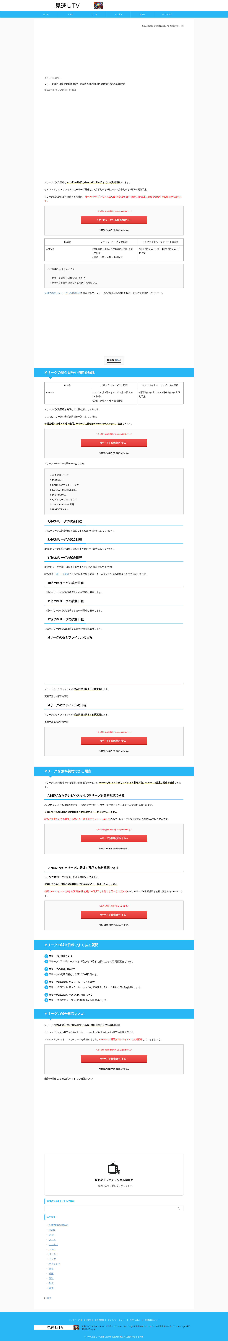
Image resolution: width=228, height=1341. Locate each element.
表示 (118, 360)
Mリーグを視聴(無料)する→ (114, 443)
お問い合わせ (135, 1320)
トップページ (74, 1320)
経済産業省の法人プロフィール (169, 1326)
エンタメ (118, 14)
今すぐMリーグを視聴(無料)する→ (114, 220)
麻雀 (49, 1298)
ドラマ (70, 14)
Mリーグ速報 (62, 574)
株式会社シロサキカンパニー (118, 1326)
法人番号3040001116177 (143, 1326)
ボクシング (167, 14)
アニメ (94, 14)
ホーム (46, 14)
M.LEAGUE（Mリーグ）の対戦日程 (62, 293)
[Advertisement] (114, 52)
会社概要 (87, 1320)
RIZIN (142, 14)
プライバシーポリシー (117, 1320)
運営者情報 (99, 1320)
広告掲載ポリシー (152, 1320)
